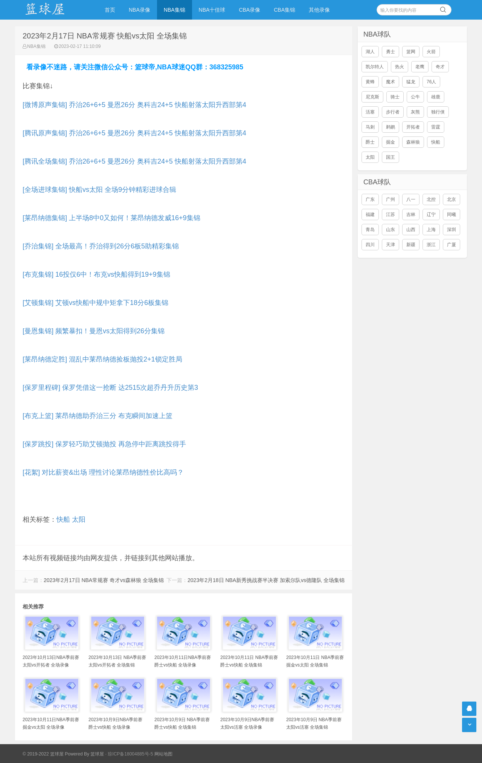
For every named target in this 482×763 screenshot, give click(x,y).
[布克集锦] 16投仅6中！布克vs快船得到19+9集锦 (96, 274)
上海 (431, 229)
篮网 (410, 51)
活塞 (370, 112)
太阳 (78, 519)
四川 (370, 244)
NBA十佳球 (212, 10)
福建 (370, 214)
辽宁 (431, 214)
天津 (390, 244)
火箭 (431, 51)
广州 (390, 199)
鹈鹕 (390, 127)
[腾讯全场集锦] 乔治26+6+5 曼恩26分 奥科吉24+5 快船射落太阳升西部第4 (134, 161)
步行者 (393, 112)
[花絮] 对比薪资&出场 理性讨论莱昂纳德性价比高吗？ (103, 472)
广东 (370, 199)
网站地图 (163, 754)
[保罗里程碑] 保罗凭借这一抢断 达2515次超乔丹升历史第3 (110, 387)
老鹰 (419, 66)
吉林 (410, 214)
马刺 (370, 127)
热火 (399, 66)
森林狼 (413, 142)
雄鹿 (435, 97)
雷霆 (435, 127)
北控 (431, 199)
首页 (110, 10)
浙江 (431, 244)
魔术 (390, 81)
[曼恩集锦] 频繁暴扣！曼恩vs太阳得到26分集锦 (94, 331)
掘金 (390, 142)
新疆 (410, 244)
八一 (410, 199)
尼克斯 (372, 97)
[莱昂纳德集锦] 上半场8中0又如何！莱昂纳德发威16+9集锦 (111, 218)
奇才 (440, 66)
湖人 (370, 51)
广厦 (451, 244)
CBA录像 (249, 10)
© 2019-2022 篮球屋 (43, 754)
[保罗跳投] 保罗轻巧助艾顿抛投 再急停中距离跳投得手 (104, 444)
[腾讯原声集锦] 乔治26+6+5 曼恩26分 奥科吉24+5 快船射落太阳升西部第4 (134, 133)
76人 (431, 81)
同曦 (451, 214)
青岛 (370, 229)
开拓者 (413, 127)
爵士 (370, 142)
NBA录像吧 (52, 10)
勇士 (390, 51)
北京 (451, 199)
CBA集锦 (284, 10)
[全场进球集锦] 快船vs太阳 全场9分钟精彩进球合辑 (99, 189)
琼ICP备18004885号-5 (130, 754)
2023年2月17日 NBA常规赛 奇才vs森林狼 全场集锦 (104, 580)
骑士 (395, 97)
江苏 (390, 214)
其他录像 (319, 10)
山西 (410, 229)
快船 (63, 519)
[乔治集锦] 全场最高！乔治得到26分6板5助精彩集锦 (101, 246)
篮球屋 (97, 754)
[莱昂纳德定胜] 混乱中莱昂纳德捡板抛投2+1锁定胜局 (102, 359)
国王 (390, 157)
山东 (390, 229)
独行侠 (438, 112)
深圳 (451, 229)
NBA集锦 (174, 10)
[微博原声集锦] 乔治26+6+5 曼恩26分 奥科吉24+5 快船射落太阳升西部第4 (134, 105)
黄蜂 (370, 81)
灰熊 (415, 112)
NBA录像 (139, 10)
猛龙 (410, 81)
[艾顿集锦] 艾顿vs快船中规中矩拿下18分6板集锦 (95, 302)
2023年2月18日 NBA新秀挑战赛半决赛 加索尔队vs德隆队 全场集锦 (266, 580)
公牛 (415, 97)
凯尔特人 (375, 66)
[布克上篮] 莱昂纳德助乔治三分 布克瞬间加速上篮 (97, 416)
